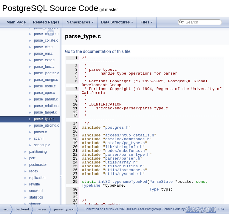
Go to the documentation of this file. (113, 51)
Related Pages (46, 22)
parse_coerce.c (46, 34)
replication (37, 178)
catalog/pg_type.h (140, 143)
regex (33, 171)
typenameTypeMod (144, 181)
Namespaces (80, 22)
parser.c (40, 132)
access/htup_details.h (144, 135)
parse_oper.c (44, 93)
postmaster (38, 165)
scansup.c (42, 145)
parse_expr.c (44, 60)
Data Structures (117, 22)
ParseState (176, 181)
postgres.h (131, 127)
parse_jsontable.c (48, 73)
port (32, 158)
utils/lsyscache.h (140, 170)
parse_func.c (44, 66)
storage (35, 204)
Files (146, 22)
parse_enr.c (43, 53)
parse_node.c (45, 86)
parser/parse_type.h (142, 154)
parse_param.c (46, 99)
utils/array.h (135, 162)
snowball (36, 191)
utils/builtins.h (138, 166)
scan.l (38, 138)
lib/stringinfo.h (138, 147)
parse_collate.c (46, 40)
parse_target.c (45, 112)
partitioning (38, 152)
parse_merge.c (46, 80)
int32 (119, 181)
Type (169, 189)
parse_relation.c (46, 106)
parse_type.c (44, 119)
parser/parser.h (137, 158)
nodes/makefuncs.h (140, 150)
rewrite (34, 184)
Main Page (16, 22)
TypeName (106, 185)
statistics (36, 197)
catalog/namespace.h (142, 139)
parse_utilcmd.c (46, 125)
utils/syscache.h (138, 174)
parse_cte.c (43, 47)
